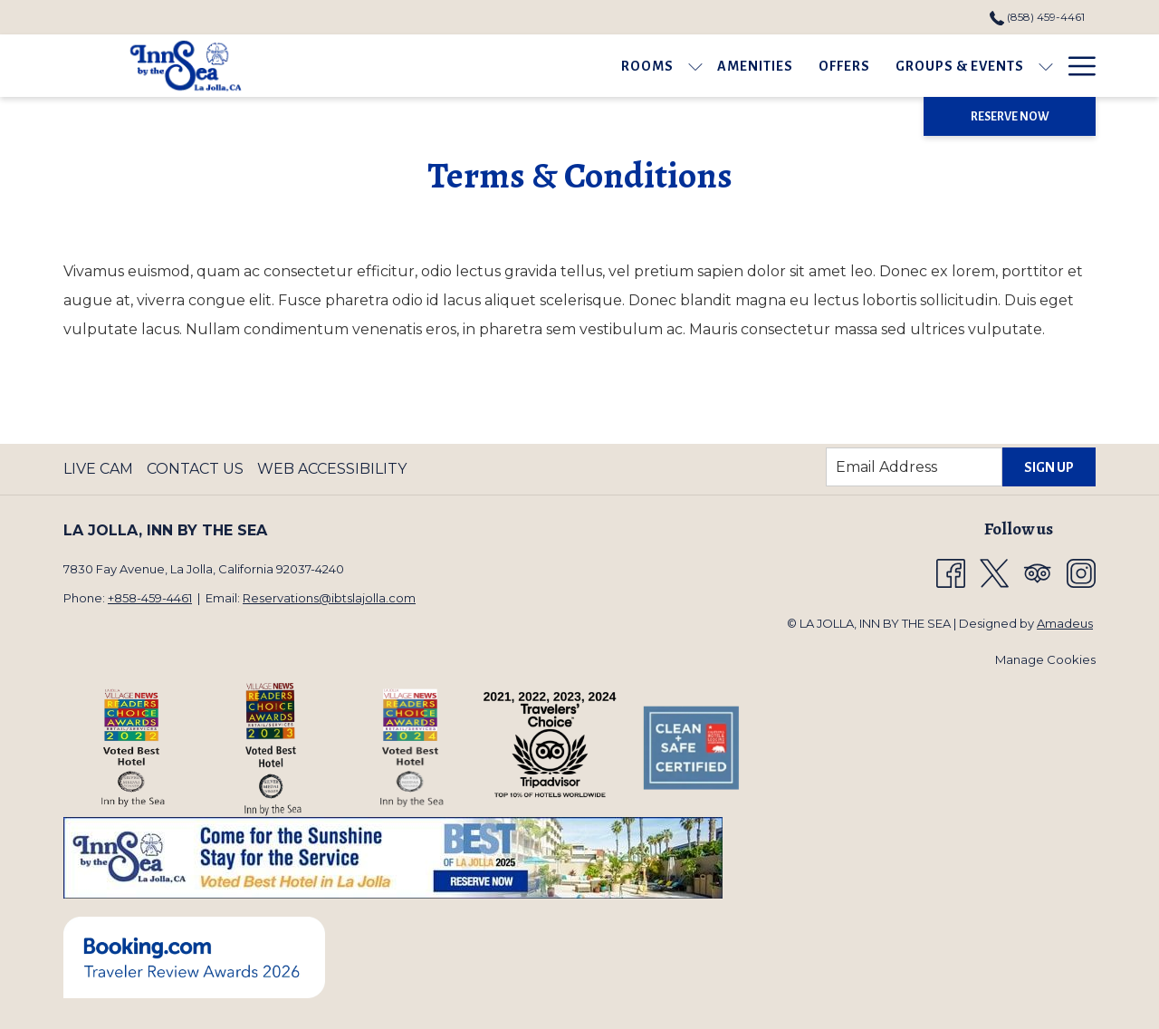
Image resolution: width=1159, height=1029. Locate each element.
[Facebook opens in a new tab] (950, 572)
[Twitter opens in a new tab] (994, 572)
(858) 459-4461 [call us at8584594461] (1037, 17)
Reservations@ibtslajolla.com (329, 598)
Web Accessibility (332, 468)
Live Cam (98, 468)
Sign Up (1049, 467)
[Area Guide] (919, 65)
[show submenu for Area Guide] (982, 65)
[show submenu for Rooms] (505, 65)
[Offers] (654, 65)
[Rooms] (457, 65)
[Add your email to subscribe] (914, 466)
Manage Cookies (1045, 659)
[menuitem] (100, 469)
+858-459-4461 (150, 598)
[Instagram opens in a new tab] (1081, 572)
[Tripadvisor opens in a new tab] (1037, 572)
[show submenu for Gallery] (1087, 65)
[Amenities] (565, 65)
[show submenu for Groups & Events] (856, 65)
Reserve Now (1010, 117)
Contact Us (195, 468)
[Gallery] (1034, 65)
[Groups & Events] (770, 65)
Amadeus (1065, 623)
